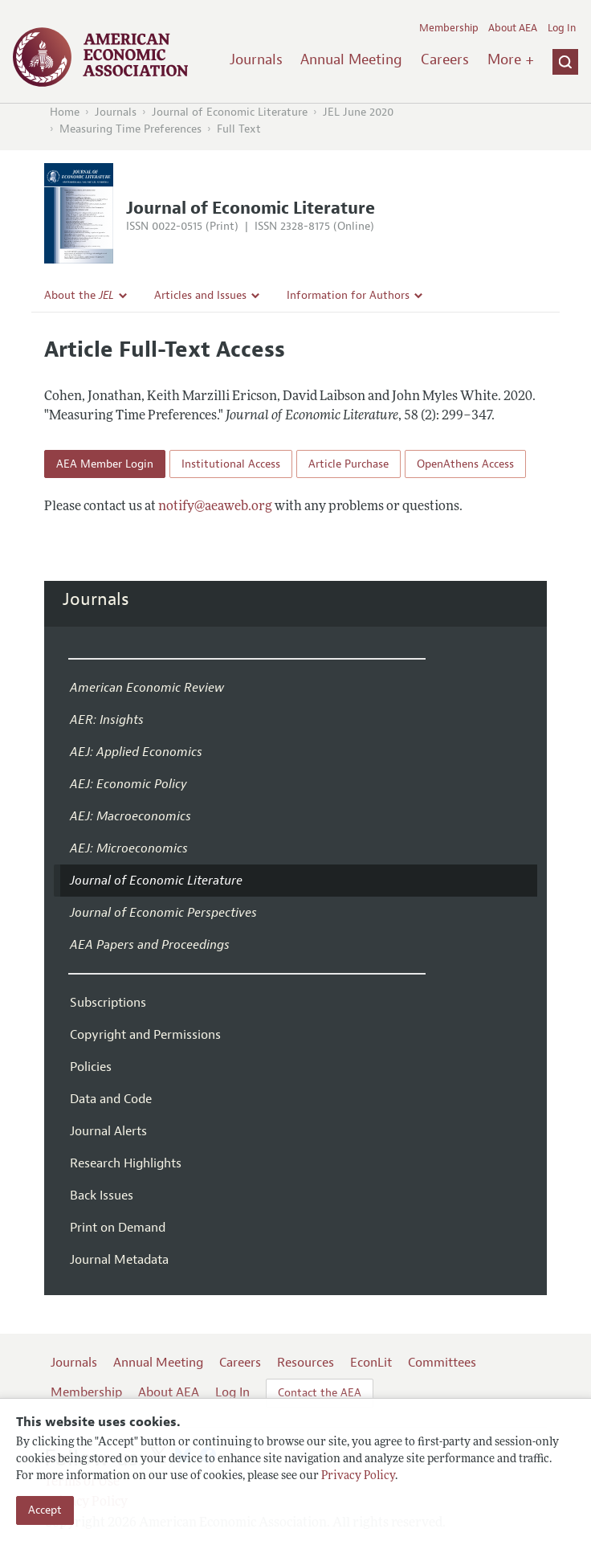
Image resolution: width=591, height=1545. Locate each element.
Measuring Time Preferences (130, 129)
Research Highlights (125, 1163)
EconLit (371, 1363)
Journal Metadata (119, 1260)
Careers (445, 59)
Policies (91, 1067)
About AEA (512, 28)
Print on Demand (117, 1228)
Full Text (239, 129)
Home (64, 112)
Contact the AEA (319, 1393)
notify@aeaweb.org (215, 507)
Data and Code (111, 1099)
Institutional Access (230, 464)
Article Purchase (348, 464)
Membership (449, 28)
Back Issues (101, 1195)
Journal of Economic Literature (230, 112)
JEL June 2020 (358, 112)
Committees (442, 1363)
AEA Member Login (104, 464)
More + (510, 59)
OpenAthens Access (465, 464)
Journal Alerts (108, 1131)
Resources (305, 1363)
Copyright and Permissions (145, 1035)
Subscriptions (108, 1003)
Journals (256, 59)
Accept (45, 1510)
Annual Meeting (351, 59)
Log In (562, 28)
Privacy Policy (358, 1476)
